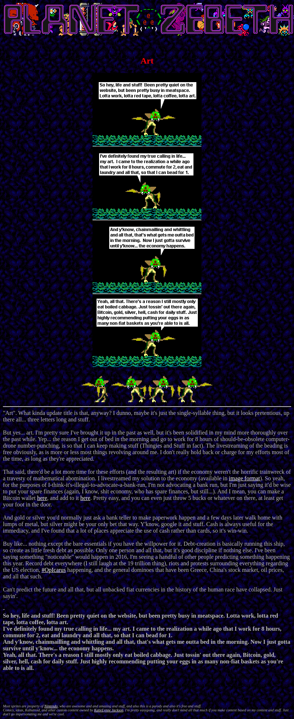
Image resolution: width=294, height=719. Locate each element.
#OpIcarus (54, 570)
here (42, 498)
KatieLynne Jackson (108, 710)
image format (244, 478)
